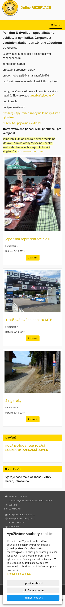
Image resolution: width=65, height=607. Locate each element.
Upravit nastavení (33, 583)
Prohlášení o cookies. (19, 573)
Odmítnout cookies (33, 590)
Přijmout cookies (33, 597)
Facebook (14, 526)
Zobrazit (32, 257)
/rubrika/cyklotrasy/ (42, 95)
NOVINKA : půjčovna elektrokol (22, 123)
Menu (55, 25)
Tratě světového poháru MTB (28, 319)
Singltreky (13, 400)
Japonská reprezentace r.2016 (29, 239)
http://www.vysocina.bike (30, 151)
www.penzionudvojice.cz (22, 518)
